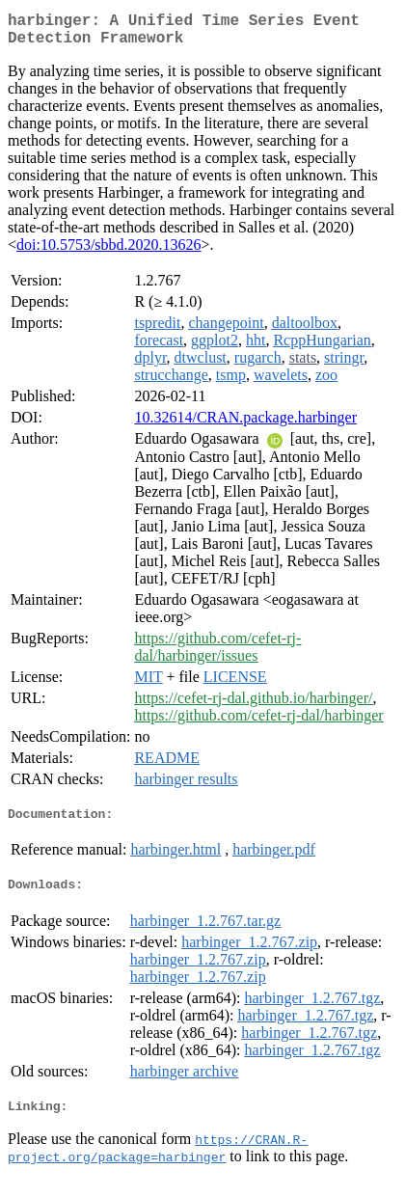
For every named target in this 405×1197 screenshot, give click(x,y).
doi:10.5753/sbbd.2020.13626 (109, 252)
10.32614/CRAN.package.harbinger (245, 425)
